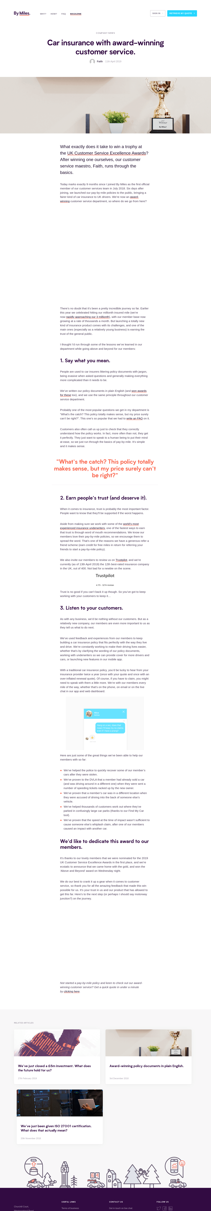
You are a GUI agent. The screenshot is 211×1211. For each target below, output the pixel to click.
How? (54, 14)
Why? (43, 14)
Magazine (75, 14)
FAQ (63, 14)
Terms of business (70, 1208)
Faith (100, 61)
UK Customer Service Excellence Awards (106, 153)
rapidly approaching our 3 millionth (87, 316)
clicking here (72, 991)
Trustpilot (121, 559)
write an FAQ (134, 418)
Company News (105, 32)
